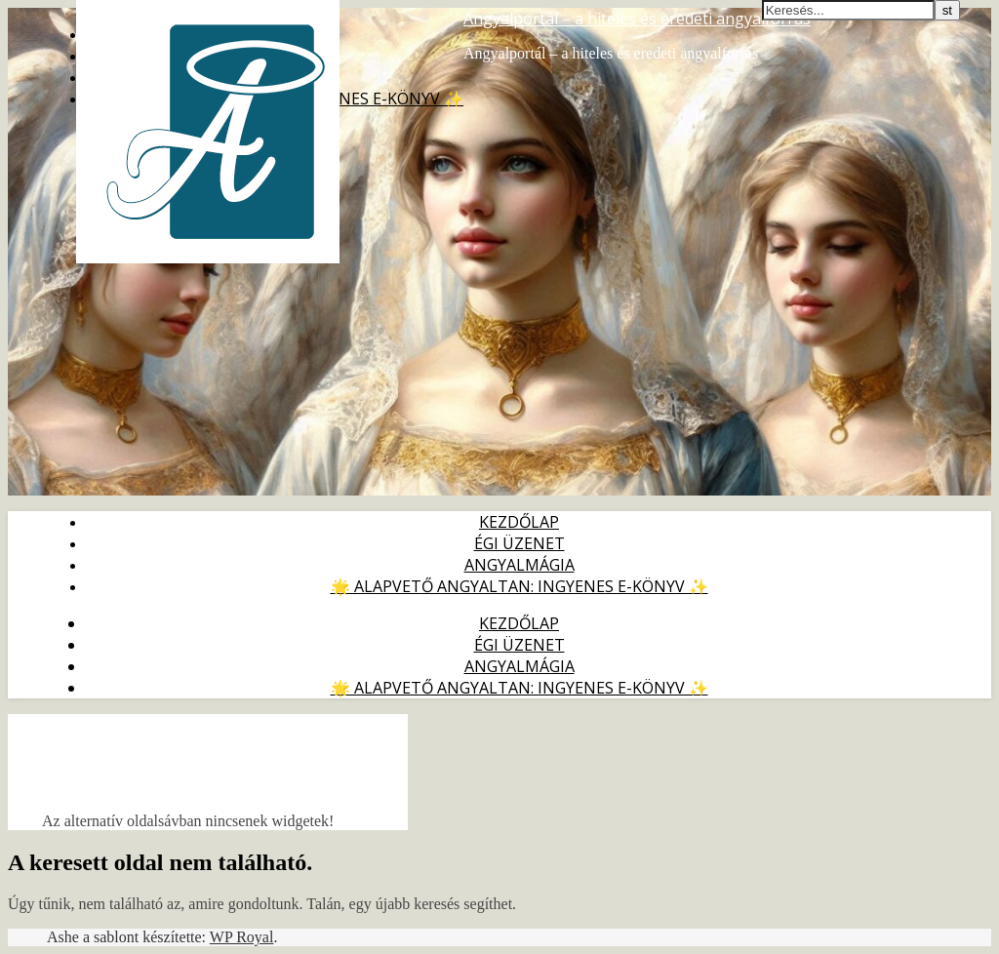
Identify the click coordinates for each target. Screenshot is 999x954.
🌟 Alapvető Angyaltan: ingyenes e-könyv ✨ (519, 586)
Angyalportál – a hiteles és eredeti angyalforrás (637, 18)
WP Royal (242, 937)
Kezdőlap (519, 522)
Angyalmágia (519, 565)
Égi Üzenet (519, 543)
